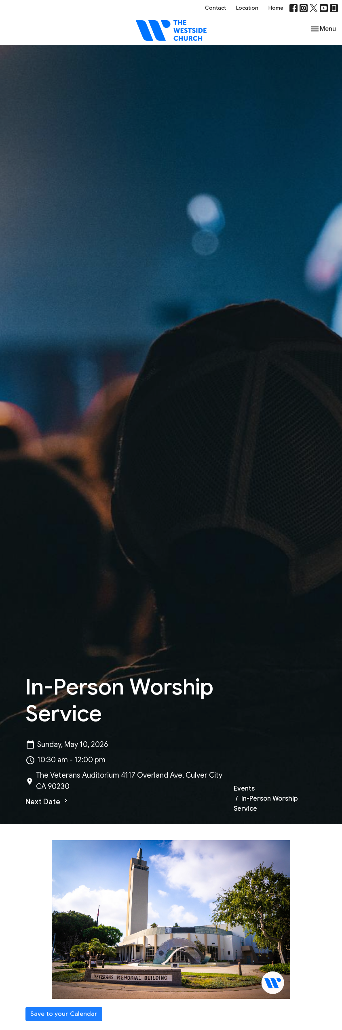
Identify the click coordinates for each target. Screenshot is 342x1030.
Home (275, 7)
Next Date (47, 801)
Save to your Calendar (63, 1013)
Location (247, 7)
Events (244, 789)
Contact (215, 7)
